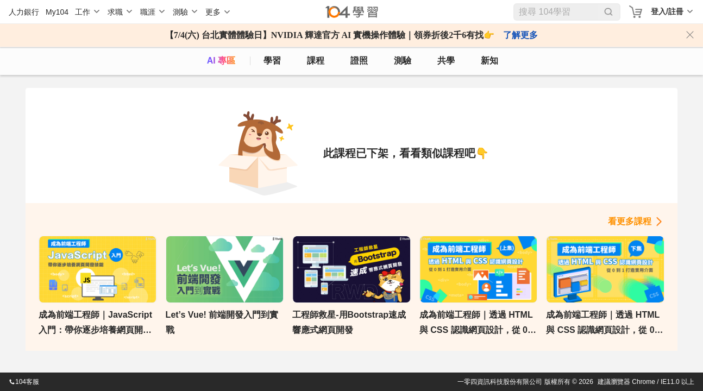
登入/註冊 (667, 11)
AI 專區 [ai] (221, 60)
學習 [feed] (272, 60)
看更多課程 (629, 221)
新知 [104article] (489, 60)
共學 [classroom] (446, 60)
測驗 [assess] (402, 60)
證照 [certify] (359, 60)
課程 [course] (315, 60)
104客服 (24, 382)
